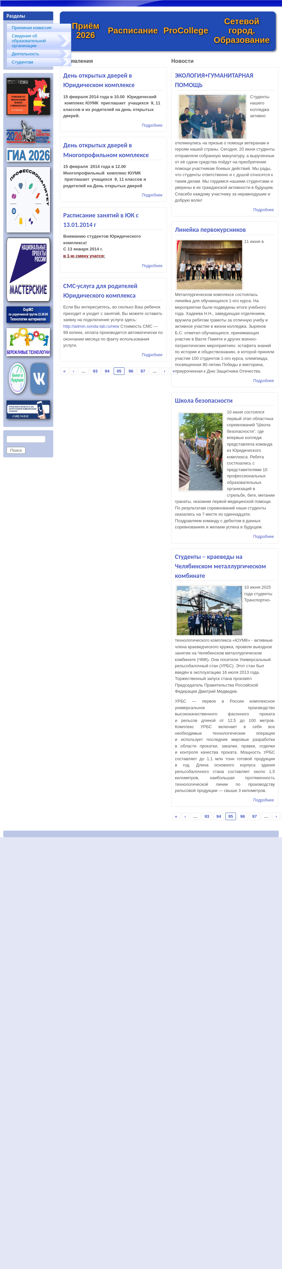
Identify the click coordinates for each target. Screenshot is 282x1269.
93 (95, 371)
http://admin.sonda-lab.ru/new (91, 326)
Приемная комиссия (32, 27)
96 (131, 371)
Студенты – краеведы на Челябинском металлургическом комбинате (220, 566)
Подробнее (152, 125)
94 (107, 371)
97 (143, 371)
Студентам (22, 62)
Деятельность (25, 53)
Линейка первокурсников (210, 229)
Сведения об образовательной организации (29, 40)
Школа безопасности (204, 400)
